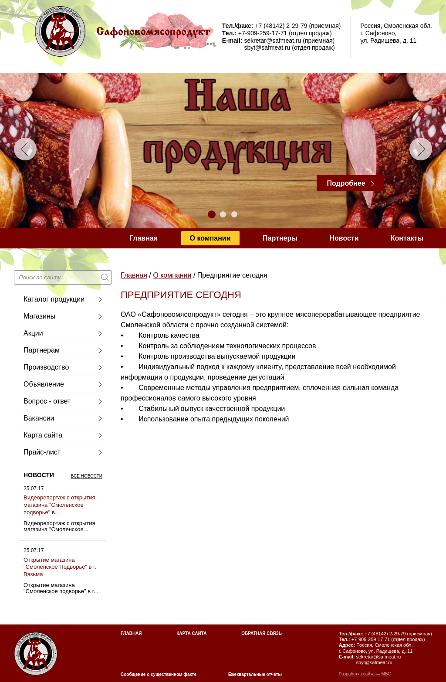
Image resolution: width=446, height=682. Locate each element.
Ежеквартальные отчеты (255, 674)
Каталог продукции (54, 299)
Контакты (407, 238)
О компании (210, 238)
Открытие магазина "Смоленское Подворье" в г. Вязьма (60, 567)
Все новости (86, 476)
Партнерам (42, 350)
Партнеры (280, 238)
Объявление (44, 384)
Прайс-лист (42, 452)
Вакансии (39, 418)
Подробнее (346, 183)
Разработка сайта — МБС (365, 674)
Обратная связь (261, 633)
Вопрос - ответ (47, 401)
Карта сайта (43, 435)
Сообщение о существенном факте (158, 674)
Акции (33, 333)
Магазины (39, 316)
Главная (143, 238)
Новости (343, 238)
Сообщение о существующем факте (191, 258)
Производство (46, 367)
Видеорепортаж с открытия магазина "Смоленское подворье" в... (59, 505)
